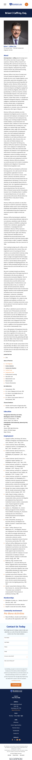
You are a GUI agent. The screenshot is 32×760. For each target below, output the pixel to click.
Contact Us (16, 733)
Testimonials (16, 730)
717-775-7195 (16, 698)
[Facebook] (12, 740)
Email (5, 651)
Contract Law (8, 370)
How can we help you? (9, 660)
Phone (5, 647)
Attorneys (16, 722)
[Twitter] (15, 740)
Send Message (16, 684)
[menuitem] (9, 755)
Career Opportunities (16, 725)
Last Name (6, 642)
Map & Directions (16, 710)
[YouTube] (19, 740)
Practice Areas (16, 727)
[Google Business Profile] (17, 740)
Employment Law (9, 372)
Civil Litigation (8, 363)
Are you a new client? (9, 656)
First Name (6, 637)
